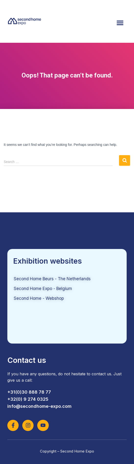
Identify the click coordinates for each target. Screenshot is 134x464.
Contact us (26, 360)
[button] (119, 22)
